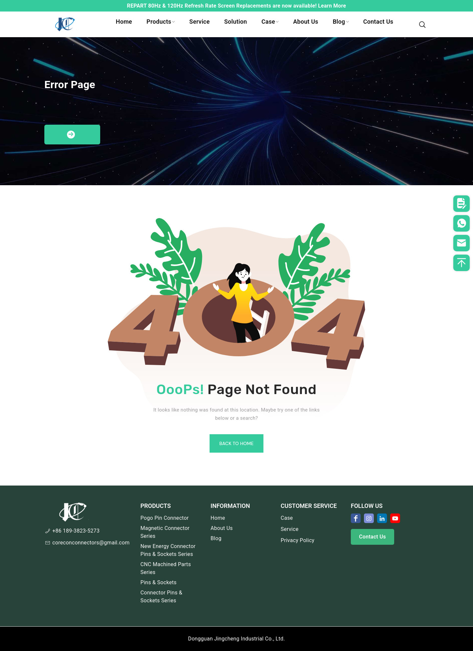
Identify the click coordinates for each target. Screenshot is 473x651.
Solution (235, 21)
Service (199, 21)
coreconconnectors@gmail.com (90, 542)
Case (270, 21)
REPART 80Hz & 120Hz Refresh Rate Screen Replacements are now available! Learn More (236, 6)
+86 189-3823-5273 (76, 531)
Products (160, 21)
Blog (341, 21)
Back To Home (236, 443)
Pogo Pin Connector (165, 518)
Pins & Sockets (159, 582)
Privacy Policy (298, 540)
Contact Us (378, 21)
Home (124, 21)
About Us (305, 21)
